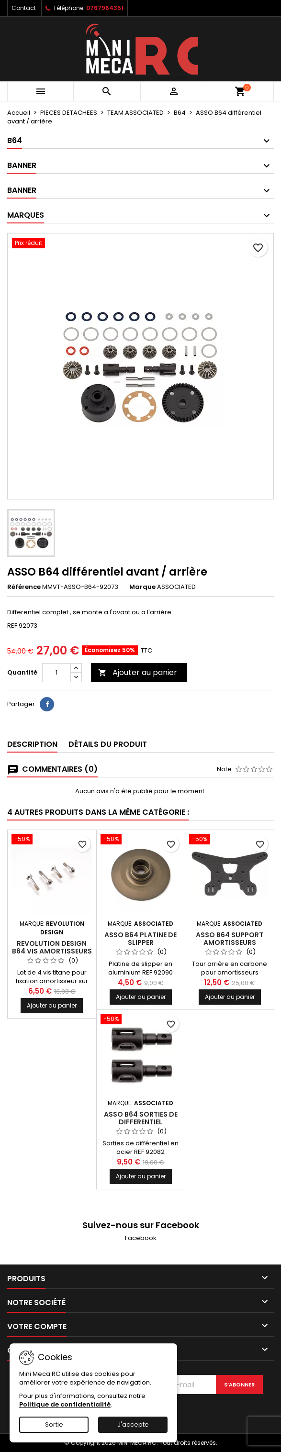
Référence (24, 587)
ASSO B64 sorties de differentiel (141, 1118)
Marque (142, 587)
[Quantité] (56, 672)
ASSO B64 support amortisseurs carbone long (229, 942)
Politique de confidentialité (65, 1404)
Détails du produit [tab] (107, 744)
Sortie (54, 1424)
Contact (23, 8)
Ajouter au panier (137, 672)
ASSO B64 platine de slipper (140, 938)
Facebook (141, 1237)
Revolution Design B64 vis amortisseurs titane (52, 951)
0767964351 (105, 8)
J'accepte (133, 1424)
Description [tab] (32, 744)
